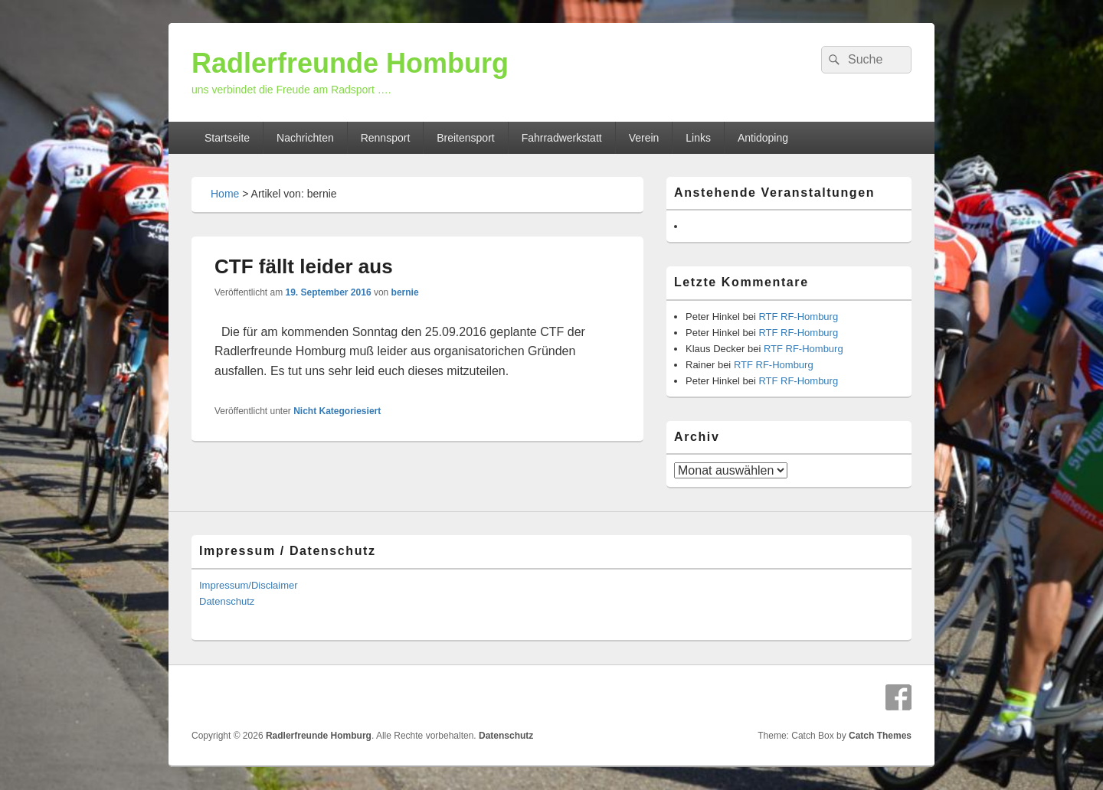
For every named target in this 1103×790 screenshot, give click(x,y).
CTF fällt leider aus (303, 266)
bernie (405, 292)
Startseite (227, 138)
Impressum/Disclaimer (248, 585)
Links (698, 138)
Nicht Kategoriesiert (337, 411)
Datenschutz (226, 601)
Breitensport (465, 138)
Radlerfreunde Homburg (350, 63)
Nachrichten (305, 138)
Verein (644, 138)
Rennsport (386, 138)
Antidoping (763, 138)
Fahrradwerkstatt (562, 138)
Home (225, 194)
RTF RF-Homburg (798, 316)
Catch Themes (880, 735)
